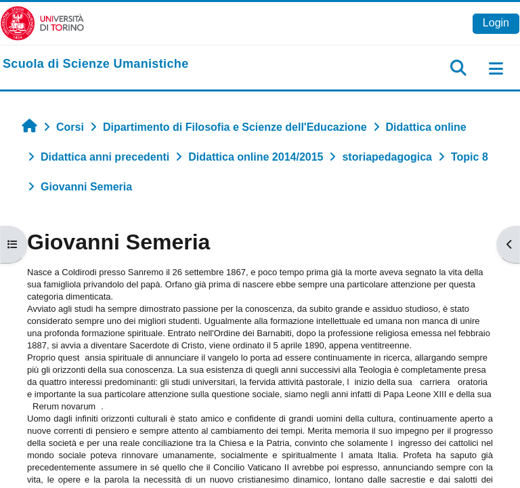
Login (496, 22)
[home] (96, 64)
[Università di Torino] (42, 22)
